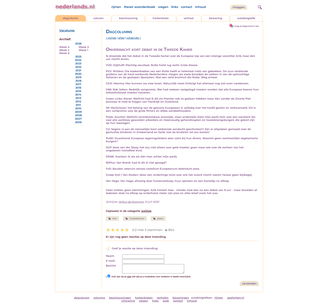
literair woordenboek (139, 7)
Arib (112, 218)
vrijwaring (128, 300)
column (98, 18)
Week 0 (64, 53)
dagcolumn (70, 18)
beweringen (181, 297)
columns (99, 297)
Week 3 (84, 47)
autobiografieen (201, 297)
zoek (166, 300)
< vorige (111, 37)
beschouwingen (120, 297)
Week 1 (83, 50)
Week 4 (64, 47)
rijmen (116, 7)
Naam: (110, 255)
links (174, 7)
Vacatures (67, 30)
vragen (163, 7)
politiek (146, 211)
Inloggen (239, 7)
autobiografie (246, 18)
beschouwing (128, 18)
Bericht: (111, 265)
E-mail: (110, 260)
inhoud (200, 7)
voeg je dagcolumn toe (246, 26)
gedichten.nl (235, 297)
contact (186, 7)
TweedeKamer (134, 218)
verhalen (163, 297)
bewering (215, 18)
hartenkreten (144, 297)
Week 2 (64, 50)
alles (121, 37)
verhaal (189, 18)
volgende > (133, 37)
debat (158, 218)
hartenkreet (161, 18)
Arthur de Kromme (131, 201)
